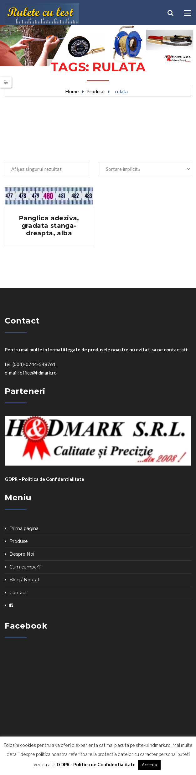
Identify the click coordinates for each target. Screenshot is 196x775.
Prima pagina (24, 528)
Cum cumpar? (25, 567)
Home (72, 91)
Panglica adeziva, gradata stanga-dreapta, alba (49, 225)
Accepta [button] (149, 764)
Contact (18, 592)
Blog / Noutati (24, 580)
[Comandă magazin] (144, 169)
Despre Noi (21, 554)
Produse (95, 91)
